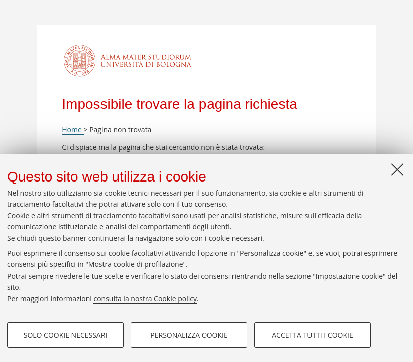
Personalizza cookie (188, 335)
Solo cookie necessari (66, 335)
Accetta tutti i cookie (312, 335)
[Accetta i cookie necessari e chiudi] (397, 169)
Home (72, 129)
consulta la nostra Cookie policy (145, 298)
